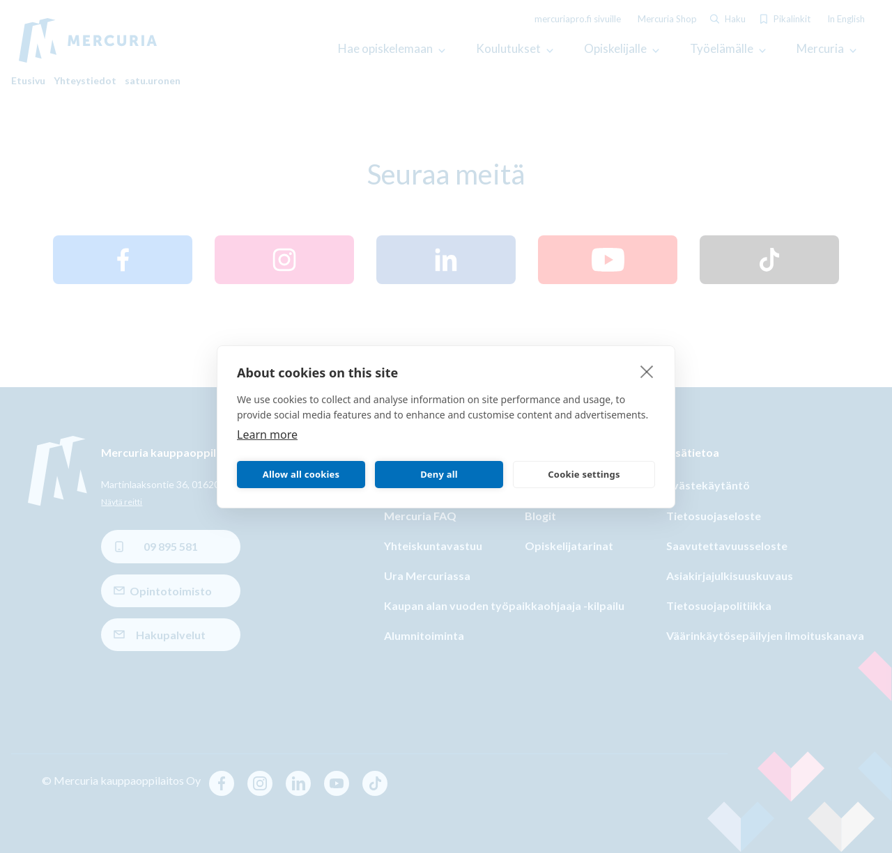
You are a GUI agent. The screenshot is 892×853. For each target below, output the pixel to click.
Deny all (439, 474)
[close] (647, 370)
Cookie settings (584, 474)
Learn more (267, 433)
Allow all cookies (301, 474)
